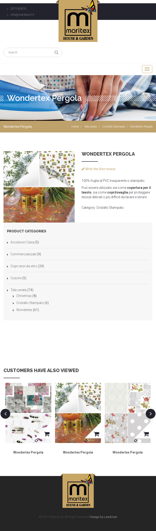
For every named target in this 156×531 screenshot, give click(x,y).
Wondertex (24, 310)
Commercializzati (23, 254)
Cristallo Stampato (113, 126)
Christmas (24, 296)
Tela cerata (90, 126)
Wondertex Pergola (28, 452)
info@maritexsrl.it (22, 14)
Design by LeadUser (103, 517)
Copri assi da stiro (23, 266)
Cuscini (15, 278)
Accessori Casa (22, 242)
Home (75, 126)
